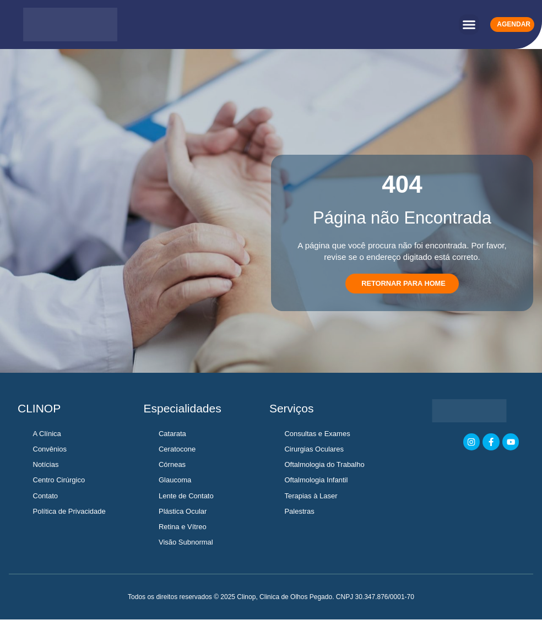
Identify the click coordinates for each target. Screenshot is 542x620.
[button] (469, 24)
